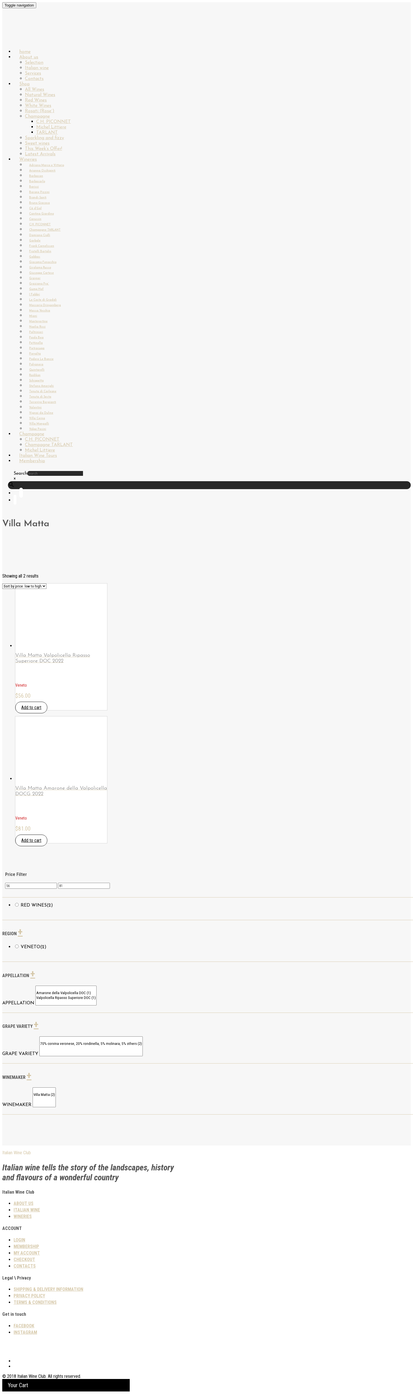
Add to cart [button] (31, 707)
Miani (33, 316)
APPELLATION (18, 1003)
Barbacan (36, 176)
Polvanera (36, 364)
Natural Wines (40, 95)
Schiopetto (36, 380)
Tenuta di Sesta (40, 396)
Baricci (34, 186)
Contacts (25, 1266)
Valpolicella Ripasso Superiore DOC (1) (66, 998)
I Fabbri (34, 294)
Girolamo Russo (40, 267)
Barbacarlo (37, 181)
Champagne (37, 116)
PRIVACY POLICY (29, 1295)
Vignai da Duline (41, 413)
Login (19, 1240)
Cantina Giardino (41, 213)
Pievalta (35, 353)
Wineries (28, 159)
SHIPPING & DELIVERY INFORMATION (48, 1289)
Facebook (24, 1326)
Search (20, 473)
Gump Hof (36, 289)
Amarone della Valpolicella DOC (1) (66, 993)
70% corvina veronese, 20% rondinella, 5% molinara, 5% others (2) (91, 1043)
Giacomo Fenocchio (42, 262)
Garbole (35, 240)
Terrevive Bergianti (42, 402)
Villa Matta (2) (44, 1094)
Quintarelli (36, 370)
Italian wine (37, 68)
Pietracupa (36, 348)
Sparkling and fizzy (44, 138)
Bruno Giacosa (39, 203)
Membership (32, 461)
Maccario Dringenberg (45, 305)
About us (28, 57)
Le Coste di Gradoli (43, 300)
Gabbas (34, 256)
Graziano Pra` (39, 283)
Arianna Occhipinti (42, 170)
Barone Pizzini (39, 192)
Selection (34, 62)
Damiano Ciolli (39, 235)
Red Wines (36, 100)
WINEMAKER (16, 1105)
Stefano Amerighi (41, 386)
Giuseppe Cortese (41, 273)
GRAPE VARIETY (20, 1054)
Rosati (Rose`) (39, 111)
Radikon (35, 375)
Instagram (25, 1332)
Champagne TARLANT (45, 230)
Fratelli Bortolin (40, 251)
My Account (27, 1253)
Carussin (35, 219)
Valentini (35, 407)
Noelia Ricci (37, 326)
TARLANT (47, 132)
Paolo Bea (36, 337)
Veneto (33, 947)
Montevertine (38, 321)
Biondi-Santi (37, 197)
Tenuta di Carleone (42, 391)
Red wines (37, 905)
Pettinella (36, 343)
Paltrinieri (36, 332)
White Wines (38, 105)
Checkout (24, 1259)
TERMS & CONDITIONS (35, 1302)
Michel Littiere (51, 127)
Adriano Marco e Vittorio (46, 165)
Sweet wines (37, 143)
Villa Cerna (37, 418)
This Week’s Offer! (43, 149)
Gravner (35, 278)
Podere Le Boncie (41, 359)
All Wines (34, 89)
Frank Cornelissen (41, 246)
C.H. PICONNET (53, 122)
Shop (24, 84)
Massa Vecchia (39, 310)
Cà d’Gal (35, 208)
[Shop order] (24, 586)
